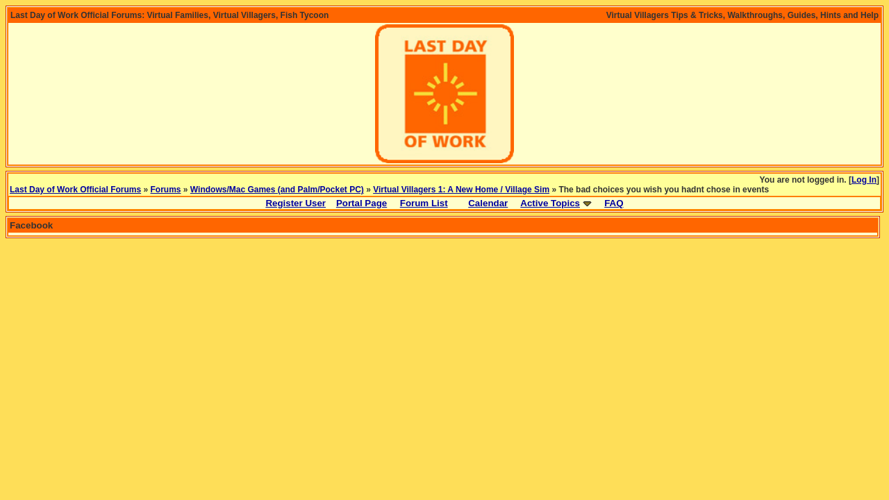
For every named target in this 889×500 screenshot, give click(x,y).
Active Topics (550, 203)
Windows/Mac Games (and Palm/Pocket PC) (277, 189)
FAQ (613, 203)
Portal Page (361, 203)
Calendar (488, 203)
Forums (166, 189)
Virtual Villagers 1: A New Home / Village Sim (461, 189)
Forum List (424, 203)
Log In (863, 180)
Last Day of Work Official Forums (75, 189)
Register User (295, 203)
